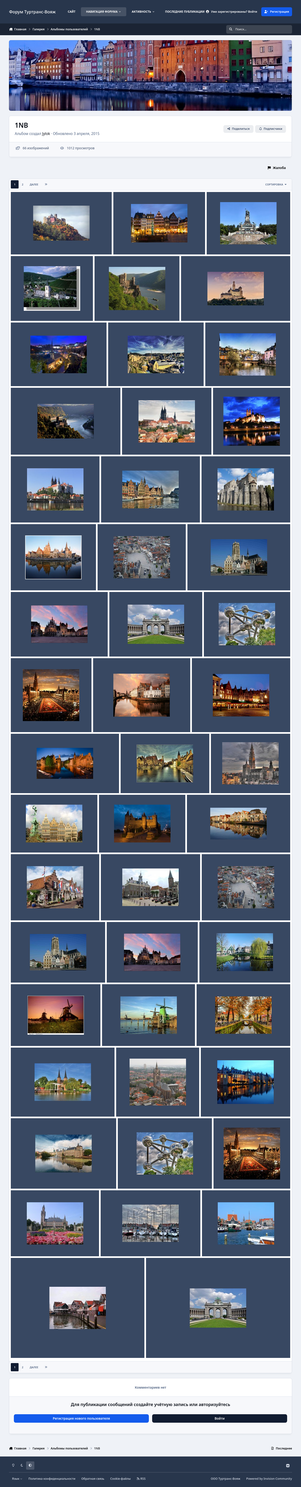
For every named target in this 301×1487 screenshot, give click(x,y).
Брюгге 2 (131, 782)
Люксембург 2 (123, 375)
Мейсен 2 (224, 443)
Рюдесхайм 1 (221, 243)
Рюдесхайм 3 (127, 243)
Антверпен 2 (24, 841)
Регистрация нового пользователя (81, 1418)
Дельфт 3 (207, 1035)
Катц (18, 443)
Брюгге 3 (202, 721)
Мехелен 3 (109, 579)
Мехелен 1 (22, 645)
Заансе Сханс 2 (26, 1035)
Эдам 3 (20, 909)
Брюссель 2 (216, 645)
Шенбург (21, 243)
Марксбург (193, 309)
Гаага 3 (210, 1105)
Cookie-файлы (120, 1479)
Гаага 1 (20, 1245)
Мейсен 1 (22, 511)
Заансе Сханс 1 (117, 1035)
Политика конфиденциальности (51, 1479)
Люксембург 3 (25, 375)
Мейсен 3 (133, 443)
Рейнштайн (107, 309)
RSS (141, 1479)
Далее (34, 184)
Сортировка (276, 184)
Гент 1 (19, 579)
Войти (220, 1418)
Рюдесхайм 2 (25, 309)
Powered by (269, 1479)
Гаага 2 (20, 1177)
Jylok (46, 133)
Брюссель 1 (23, 721)
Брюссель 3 (122, 645)
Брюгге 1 (21, 782)
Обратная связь (92, 1479)
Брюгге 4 (103, 721)
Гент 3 (109, 511)
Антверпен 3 (224, 782)
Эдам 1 (196, 841)
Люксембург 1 (220, 375)
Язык (17, 1479)
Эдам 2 (110, 909)
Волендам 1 (24, 1347)
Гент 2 (210, 511)
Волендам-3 (114, 1245)
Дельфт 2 (21, 1105)
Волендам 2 (215, 1245)
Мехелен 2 (199, 579)
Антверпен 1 (112, 841)
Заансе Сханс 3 (215, 971)
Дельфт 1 (127, 1105)
